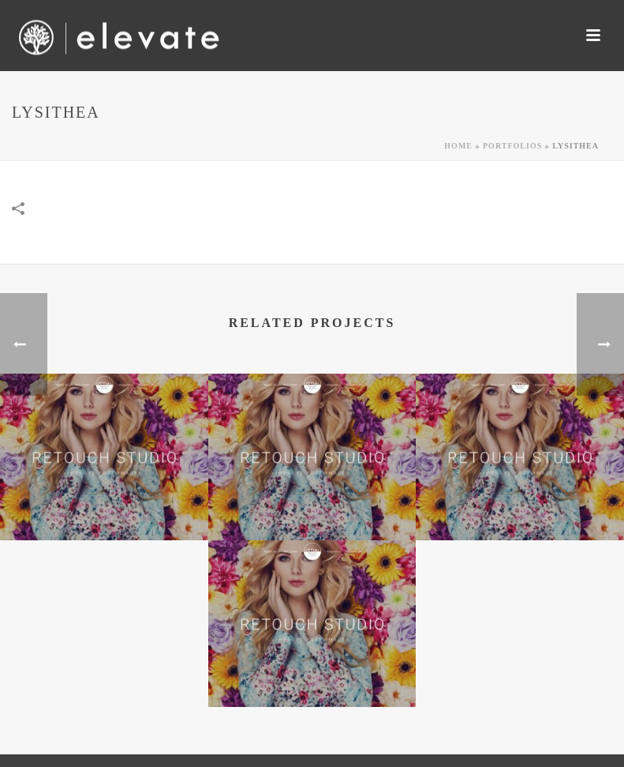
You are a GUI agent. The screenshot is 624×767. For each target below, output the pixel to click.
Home (458, 145)
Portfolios (512, 145)
